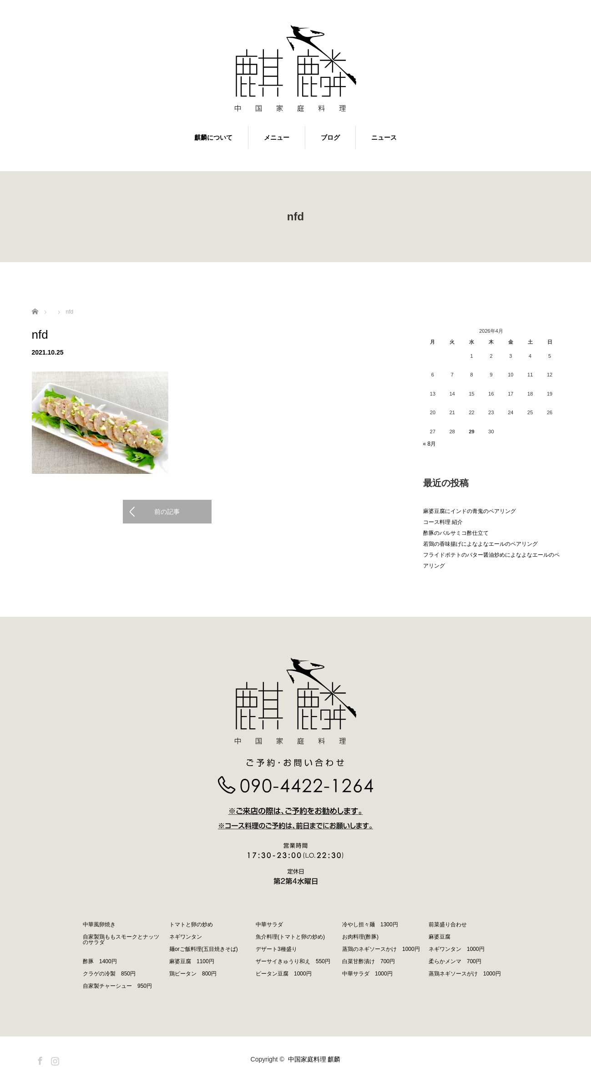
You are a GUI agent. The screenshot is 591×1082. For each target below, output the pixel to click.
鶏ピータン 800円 (193, 973)
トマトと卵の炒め (191, 924)
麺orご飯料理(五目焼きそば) (203, 949)
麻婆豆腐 (439, 937)
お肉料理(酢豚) (360, 937)
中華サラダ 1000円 (367, 973)
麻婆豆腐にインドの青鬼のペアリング (469, 511)
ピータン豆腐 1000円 (284, 973)
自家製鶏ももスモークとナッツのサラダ (121, 939)
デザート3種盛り (276, 949)
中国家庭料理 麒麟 (314, 1059)
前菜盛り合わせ (448, 924)
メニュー (276, 137)
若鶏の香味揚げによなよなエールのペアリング (480, 544)
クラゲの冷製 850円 (109, 973)
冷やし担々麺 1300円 (370, 924)
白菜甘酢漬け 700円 (368, 961)
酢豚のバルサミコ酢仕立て (456, 533)
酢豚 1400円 (100, 961)
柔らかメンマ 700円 (455, 961)
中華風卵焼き (99, 924)
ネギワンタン (185, 937)
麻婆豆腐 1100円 (191, 961)
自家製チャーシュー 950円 (117, 986)
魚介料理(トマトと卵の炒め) (290, 937)
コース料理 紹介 (443, 522)
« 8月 (429, 444)
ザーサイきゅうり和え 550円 (293, 961)
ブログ (330, 137)
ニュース (384, 137)
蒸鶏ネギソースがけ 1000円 (465, 973)
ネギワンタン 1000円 (457, 949)
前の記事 (167, 511)
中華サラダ (269, 924)
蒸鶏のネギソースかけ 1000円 (381, 949)
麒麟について (213, 137)
